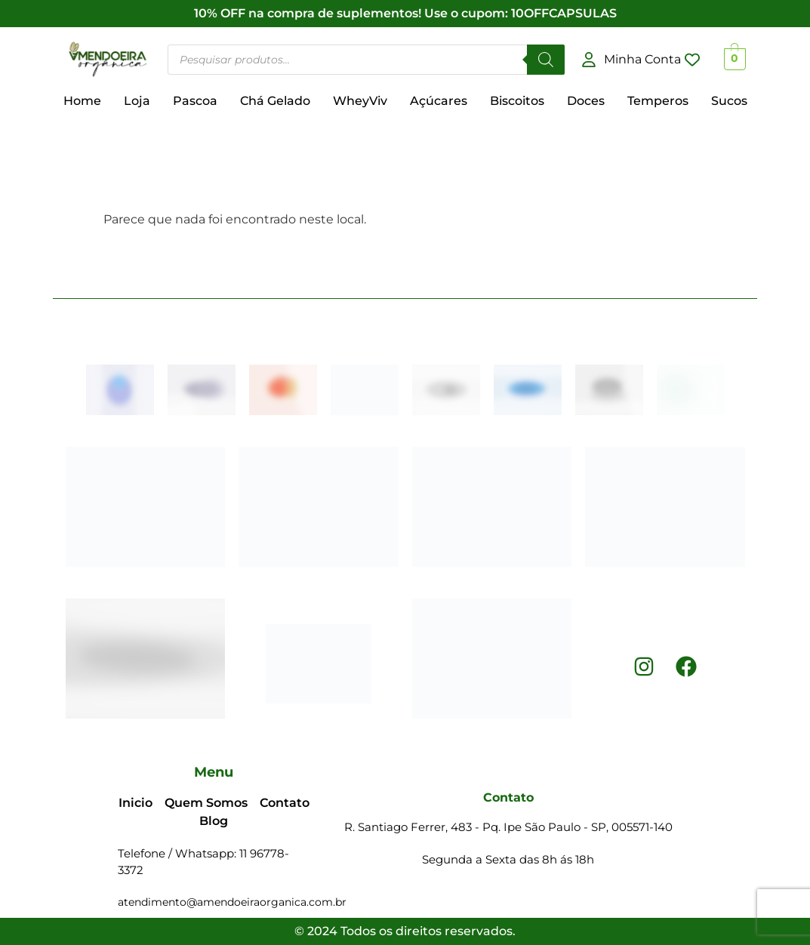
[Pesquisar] (546, 60)
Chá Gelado (275, 101)
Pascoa (195, 101)
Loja (137, 101)
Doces (586, 101)
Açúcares (438, 101)
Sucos (729, 101)
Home (82, 101)
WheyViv (360, 101)
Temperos (657, 101)
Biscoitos (517, 101)
